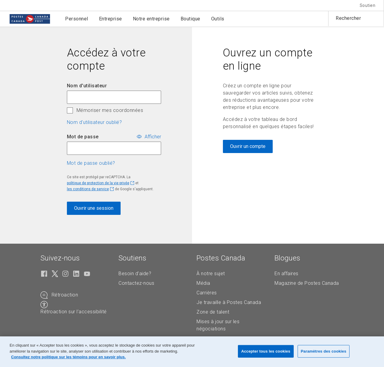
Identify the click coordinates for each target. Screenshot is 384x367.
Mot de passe (83, 137)
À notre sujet (210, 273)
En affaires (286, 273)
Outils (217, 19)
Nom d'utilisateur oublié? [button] (94, 122)
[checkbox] (70, 110)
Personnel (76, 19)
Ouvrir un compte (248, 146)
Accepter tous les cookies (265, 351)
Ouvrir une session (93, 208)
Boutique (190, 19)
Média (203, 283)
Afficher (153, 136)
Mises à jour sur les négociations (217, 325)
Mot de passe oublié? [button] (91, 163)
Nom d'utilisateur (87, 86)
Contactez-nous (136, 283)
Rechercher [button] (348, 18)
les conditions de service (88, 189)
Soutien (368, 5)
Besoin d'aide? (134, 273)
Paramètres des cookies (323, 351)
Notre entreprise (151, 19)
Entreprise (110, 19)
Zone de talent (212, 312)
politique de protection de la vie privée (98, 183)
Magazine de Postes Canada (306, 283)
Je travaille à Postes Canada (228, 302)
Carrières (206, 293)
